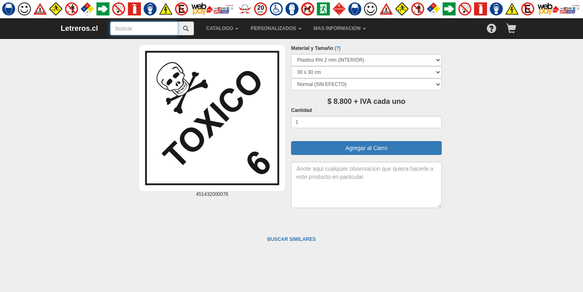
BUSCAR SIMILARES (291, 239)
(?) (337, 48)
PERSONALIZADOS (276, 28)
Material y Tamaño (315, 48)
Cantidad (301, 110)
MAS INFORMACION (340, 28)
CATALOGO (222, 28)
